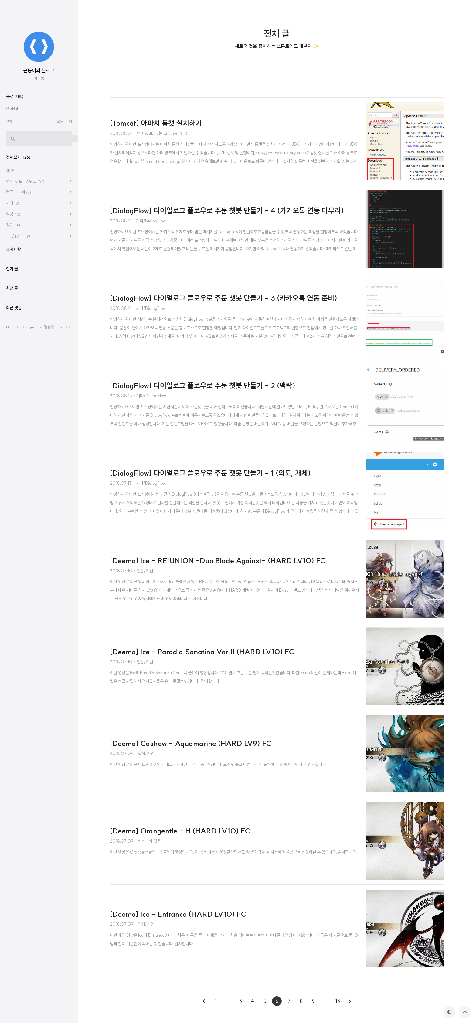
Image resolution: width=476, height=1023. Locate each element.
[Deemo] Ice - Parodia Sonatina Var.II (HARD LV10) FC (202, 651)
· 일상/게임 (143, 570)
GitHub (12, 291)
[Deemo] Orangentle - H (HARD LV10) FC (180, 830)
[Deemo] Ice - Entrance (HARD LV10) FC (178, 914)
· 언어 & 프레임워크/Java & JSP (162, 133)
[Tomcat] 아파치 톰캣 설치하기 (156, 123)
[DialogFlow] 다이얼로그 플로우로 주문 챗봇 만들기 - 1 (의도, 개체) (210, 472)
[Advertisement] (43, 104)
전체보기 (18, 339)
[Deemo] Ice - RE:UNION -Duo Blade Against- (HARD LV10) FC (217, 560)
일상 (13, 396)
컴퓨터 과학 (18, 374)
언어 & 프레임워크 (25, 363)
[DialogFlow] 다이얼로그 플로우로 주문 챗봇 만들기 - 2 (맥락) (202, 385)
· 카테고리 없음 (148, 841)
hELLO (12, 509)
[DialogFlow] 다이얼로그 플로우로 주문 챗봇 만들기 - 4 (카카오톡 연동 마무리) (227, 210)
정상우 (49, 509)
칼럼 (13, 407)
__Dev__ (18, 418)
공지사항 (13, 431)
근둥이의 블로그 (38, 253)
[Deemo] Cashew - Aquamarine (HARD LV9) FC (190, 743)
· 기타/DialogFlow (149, 221)
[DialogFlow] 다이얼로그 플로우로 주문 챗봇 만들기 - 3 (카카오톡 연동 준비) (223, 298)
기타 (12, 385)
